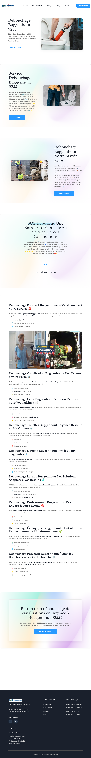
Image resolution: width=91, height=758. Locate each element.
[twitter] (16, 721)
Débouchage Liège (73, 711)
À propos (24, 5)
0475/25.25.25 (83, 5)
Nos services (48, 708)
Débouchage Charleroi (74, 708)
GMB (45, 715)
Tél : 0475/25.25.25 (15, 738)
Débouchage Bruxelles (74, 704)
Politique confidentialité (17, 741)
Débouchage (47, 704)
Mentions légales (15, 743)
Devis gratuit (64, 193)
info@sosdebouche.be (17, 736)
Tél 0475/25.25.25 (45, 631)
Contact (66, 5)
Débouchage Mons (73, 715)
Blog (58, 5)
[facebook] (10, 721)
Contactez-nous (15, 47)
